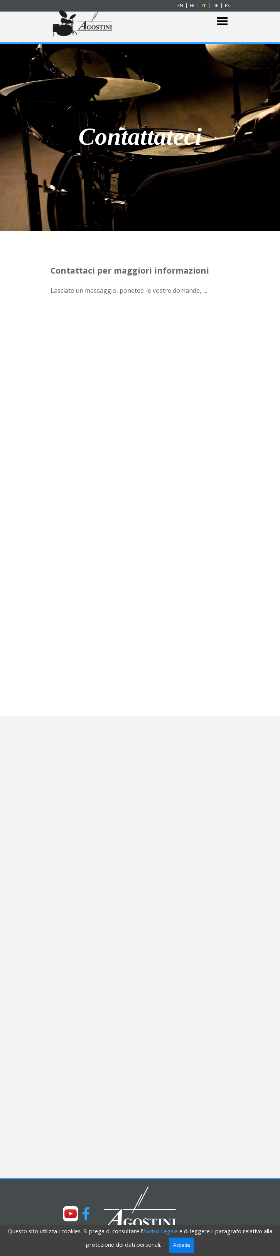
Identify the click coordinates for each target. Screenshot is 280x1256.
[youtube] (70, 1213)
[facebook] (86, 1213)
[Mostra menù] (222, 21)
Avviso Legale (160, 1231)
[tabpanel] (140, 136)
